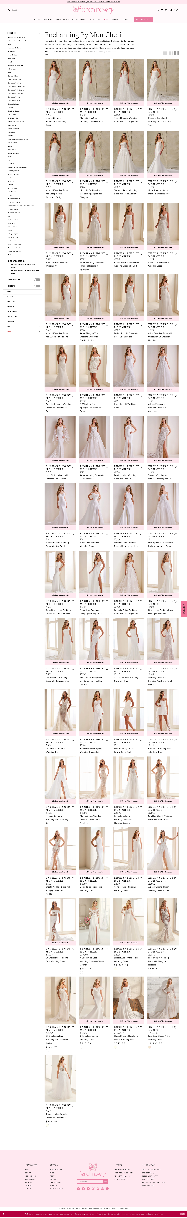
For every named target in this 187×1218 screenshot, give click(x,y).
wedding (28, 1186)
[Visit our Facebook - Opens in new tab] (83, 1189)
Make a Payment (57, 1189)
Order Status (55, 1183)
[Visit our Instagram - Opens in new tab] (78, 1189)
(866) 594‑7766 (148, 1186)
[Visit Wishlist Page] (162, 10)
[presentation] (37, 280)
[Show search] (158, 10)
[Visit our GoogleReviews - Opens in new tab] (98, 1189)
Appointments (56, 1170)
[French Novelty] (92, 1171)
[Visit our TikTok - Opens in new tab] (88, 1189)
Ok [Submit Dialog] (182, 1215)
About (52, 1177)
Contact (53, 1180)
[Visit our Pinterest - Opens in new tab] (107, 1189)
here (160, 1215)
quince (28, 1189)
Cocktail (28, 1174)
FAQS (52, 1174)
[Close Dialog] (4, 1215)
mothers (28, 1183)
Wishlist (53, 1186)
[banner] (93, 10)
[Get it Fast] (19, 280)
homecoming (30, 1177)
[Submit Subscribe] (105, 1182)
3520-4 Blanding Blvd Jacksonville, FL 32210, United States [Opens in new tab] (151, 1174)
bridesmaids (30, 1180)
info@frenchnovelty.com (153, 1183)
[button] (166, 10)
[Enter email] (92, 1182)
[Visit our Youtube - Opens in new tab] (102, 1189)
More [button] (46, 55)
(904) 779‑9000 (148, 1180)
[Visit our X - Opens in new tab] (93, 1189)
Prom (27, 1170)
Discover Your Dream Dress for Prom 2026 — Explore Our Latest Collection (94, 2)
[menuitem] (13, 10)
